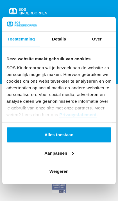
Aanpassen (59, 153)
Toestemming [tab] (21, 39)
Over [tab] (97, 39)
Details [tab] (59, 39)
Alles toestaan (58, 135)
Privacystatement (77, 114)
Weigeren (59, 171)
